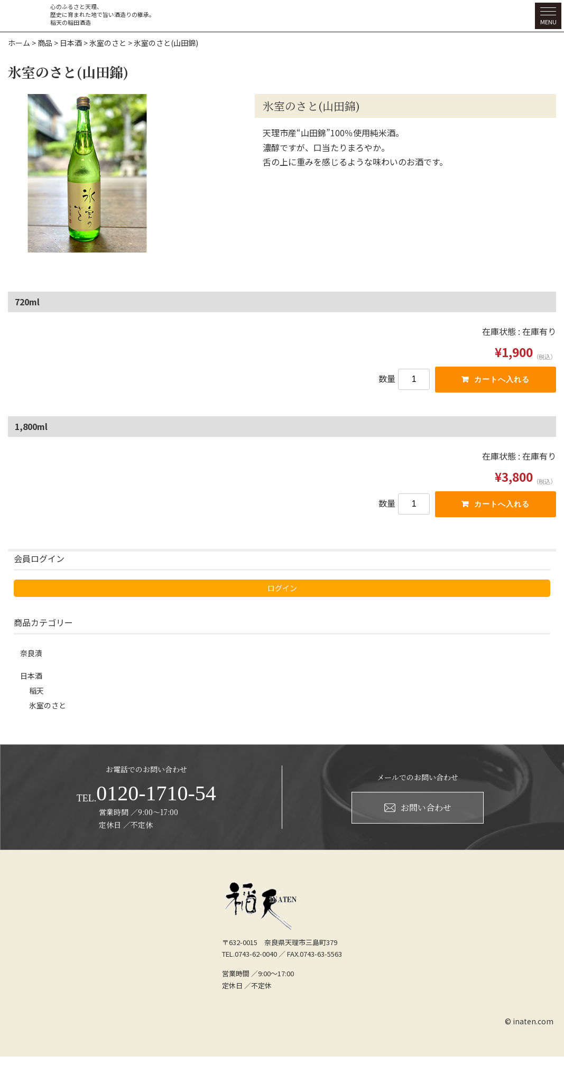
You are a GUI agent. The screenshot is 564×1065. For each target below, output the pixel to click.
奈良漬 (32, 655)
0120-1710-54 (146, 802)
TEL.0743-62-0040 (249, 962)
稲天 (37, 695)
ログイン (61, 591)
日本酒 (32, 678)
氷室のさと (50, 712)
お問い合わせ (417, 815)
